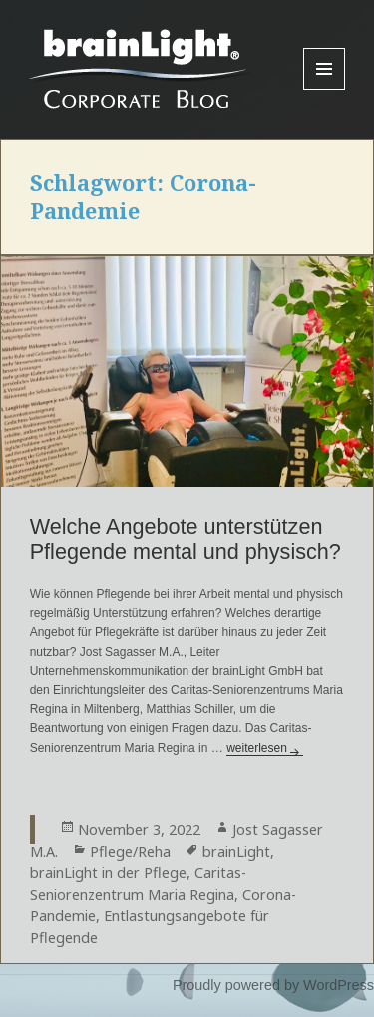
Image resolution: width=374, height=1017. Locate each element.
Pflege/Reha (130, 851)
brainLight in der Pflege (108, 872)
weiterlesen (264, 748)
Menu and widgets (324, 89)
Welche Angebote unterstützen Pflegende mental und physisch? (185, 539)
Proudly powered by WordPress (273, 985)
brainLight (236, 851)
